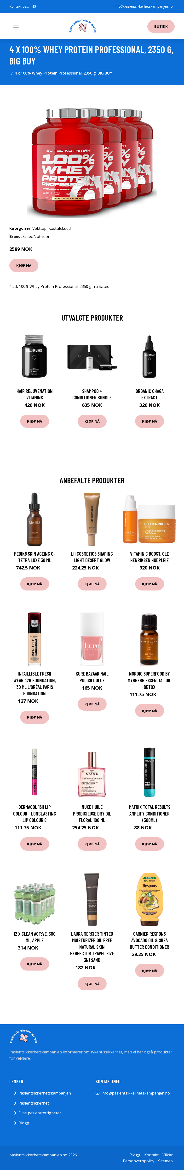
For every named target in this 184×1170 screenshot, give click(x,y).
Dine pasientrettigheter (39, 1113)
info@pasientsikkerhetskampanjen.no (144, 6)
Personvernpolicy (138, 1161)
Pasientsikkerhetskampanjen (44, 1093)
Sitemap (165, 1161)
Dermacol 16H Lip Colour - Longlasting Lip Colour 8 (34, 813)
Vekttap (39, 228)
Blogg (23, 1123)
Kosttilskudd (59, 228)
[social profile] (34, 6)
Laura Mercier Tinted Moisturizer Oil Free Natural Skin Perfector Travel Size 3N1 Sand (92, 947)
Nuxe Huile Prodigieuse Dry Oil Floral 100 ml (92, 813)
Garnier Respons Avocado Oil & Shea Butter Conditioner (149, 940)
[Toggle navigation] (15, 25)
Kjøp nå (23, 265)
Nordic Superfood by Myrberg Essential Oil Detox (149, 680)
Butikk (161, 26)
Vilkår (167, 1155)
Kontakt (151, 1155)
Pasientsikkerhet (33, 1103)
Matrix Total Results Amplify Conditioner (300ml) (149, 813)
